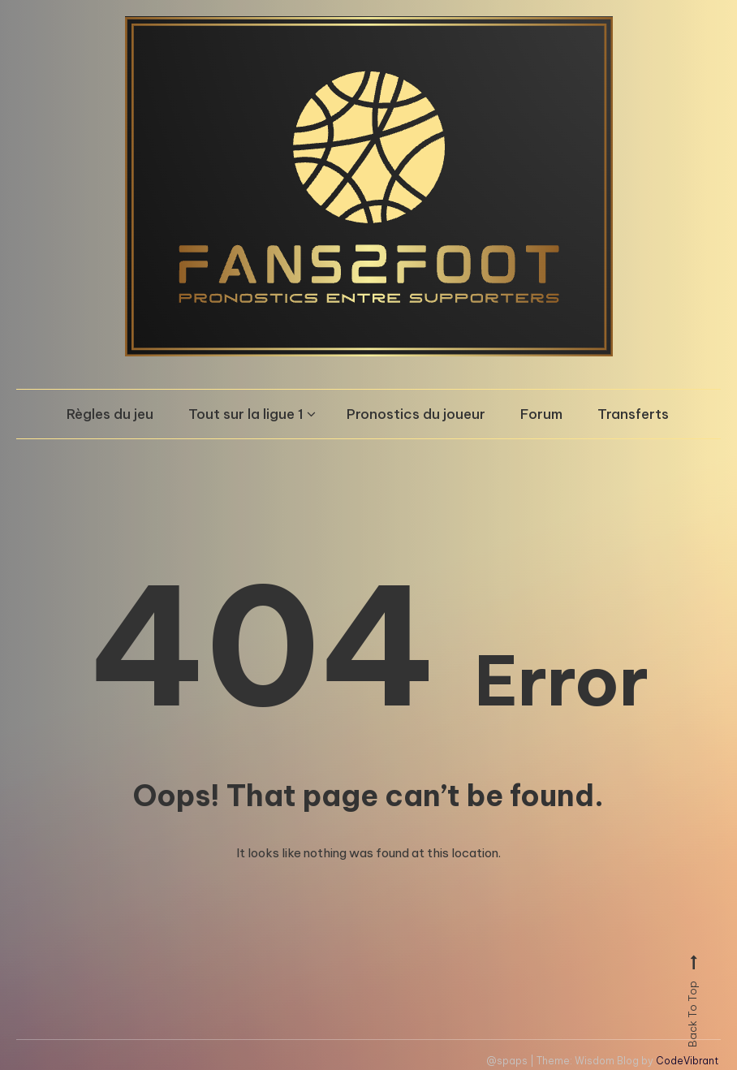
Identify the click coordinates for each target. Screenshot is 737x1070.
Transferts (633, 414)
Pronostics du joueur (416, 414)
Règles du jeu (110, 414)
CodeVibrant (687, 1061)
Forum (541, 414)
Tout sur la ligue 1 (246, 414)
